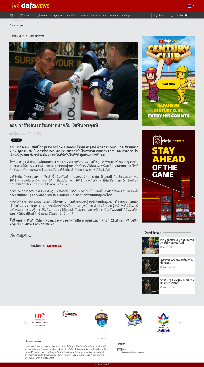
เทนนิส (84, 15)
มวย (105, 15)
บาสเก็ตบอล (73, 15)
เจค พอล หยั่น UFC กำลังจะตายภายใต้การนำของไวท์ (177, 241)
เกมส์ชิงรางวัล (16, 20)
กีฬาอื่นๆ (125, 15)
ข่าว (14, 15)
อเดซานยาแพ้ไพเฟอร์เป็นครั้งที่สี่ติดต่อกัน (176, 261)
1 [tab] (98, 338)
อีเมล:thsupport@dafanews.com (130, 350)
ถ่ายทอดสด (44, 15)
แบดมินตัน (95, 15)
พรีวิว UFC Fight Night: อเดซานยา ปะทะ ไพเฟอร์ (177, 281)
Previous (23, 322)
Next (180, 322)
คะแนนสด (27, 15)
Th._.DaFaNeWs (51, 246)
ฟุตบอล (59, 15)
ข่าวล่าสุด (16, 25)
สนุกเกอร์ (114, 15)
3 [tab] (105, 338)
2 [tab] (102, 338)
